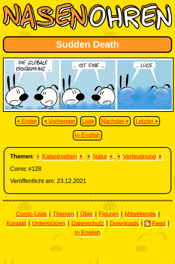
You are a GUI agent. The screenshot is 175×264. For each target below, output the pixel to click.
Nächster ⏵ (115, 121)
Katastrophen (59, 156)
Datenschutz (87, 223)
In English (87, 135)
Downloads (124, 223)
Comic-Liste (31, 214)
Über (86, 214)
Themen (63, 214)
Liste (88, 121)
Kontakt (16, 223)
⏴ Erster (27, 121)
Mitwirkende (140, 214)
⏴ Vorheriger (59, 121)
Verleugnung (139, 156)
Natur (100, 156)
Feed (155, 223)
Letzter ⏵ (146, 121)
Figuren (109, 214)
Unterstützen (49, 223)
